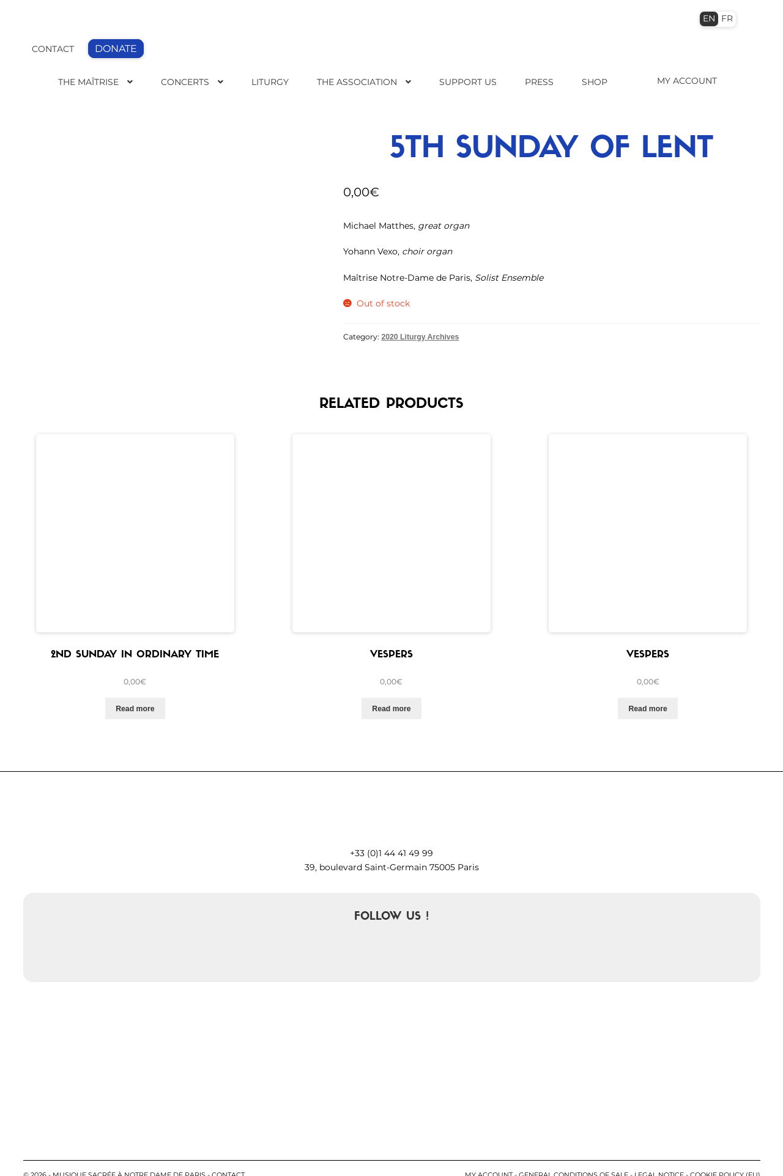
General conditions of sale (573, 1152)
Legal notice (659, 1152)
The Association (357, 81)
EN (709, 18)
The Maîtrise (88, 81)
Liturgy (270, 81)
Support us (468, 81)
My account (489, 1152)
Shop (594, 81)
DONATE (116, 48)
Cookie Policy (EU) (725, 1152)
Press (539, 81)
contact (228, 1152)
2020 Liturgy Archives (420, 336)
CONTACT (53, 48)
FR (727, 18)
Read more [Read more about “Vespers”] (391, 685)
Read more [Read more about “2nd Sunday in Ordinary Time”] (135, 685)
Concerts (185, 81)
